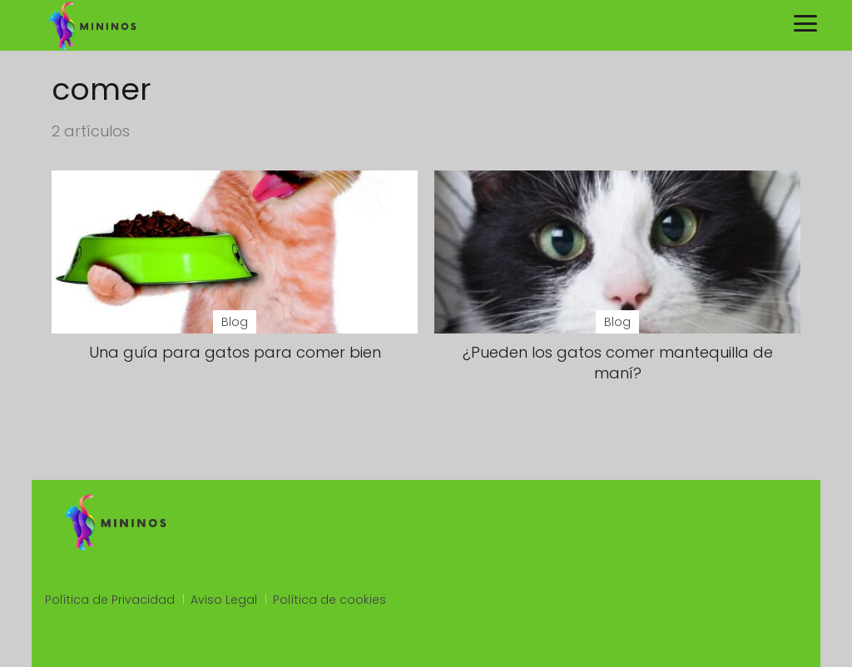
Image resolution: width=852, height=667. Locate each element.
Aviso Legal (224, 599)
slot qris (68, 644)
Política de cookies (329, 599)
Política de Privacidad (110, 599)
